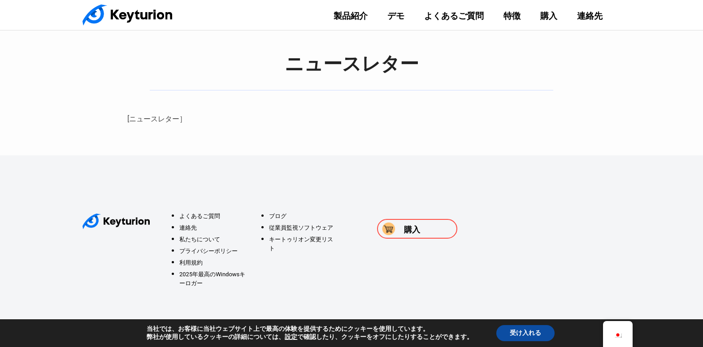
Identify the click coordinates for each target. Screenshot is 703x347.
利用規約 (191, 262)
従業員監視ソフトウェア (301, 227)
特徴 (512, 16)
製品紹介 (351, 16)
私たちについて (199, 239)
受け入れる (525, 333)
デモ (395, 16)
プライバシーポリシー (208, 251)
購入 (548, 16)
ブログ (277, 216)
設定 (291, 337)
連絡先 (590, 16)
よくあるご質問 (454, 16)
